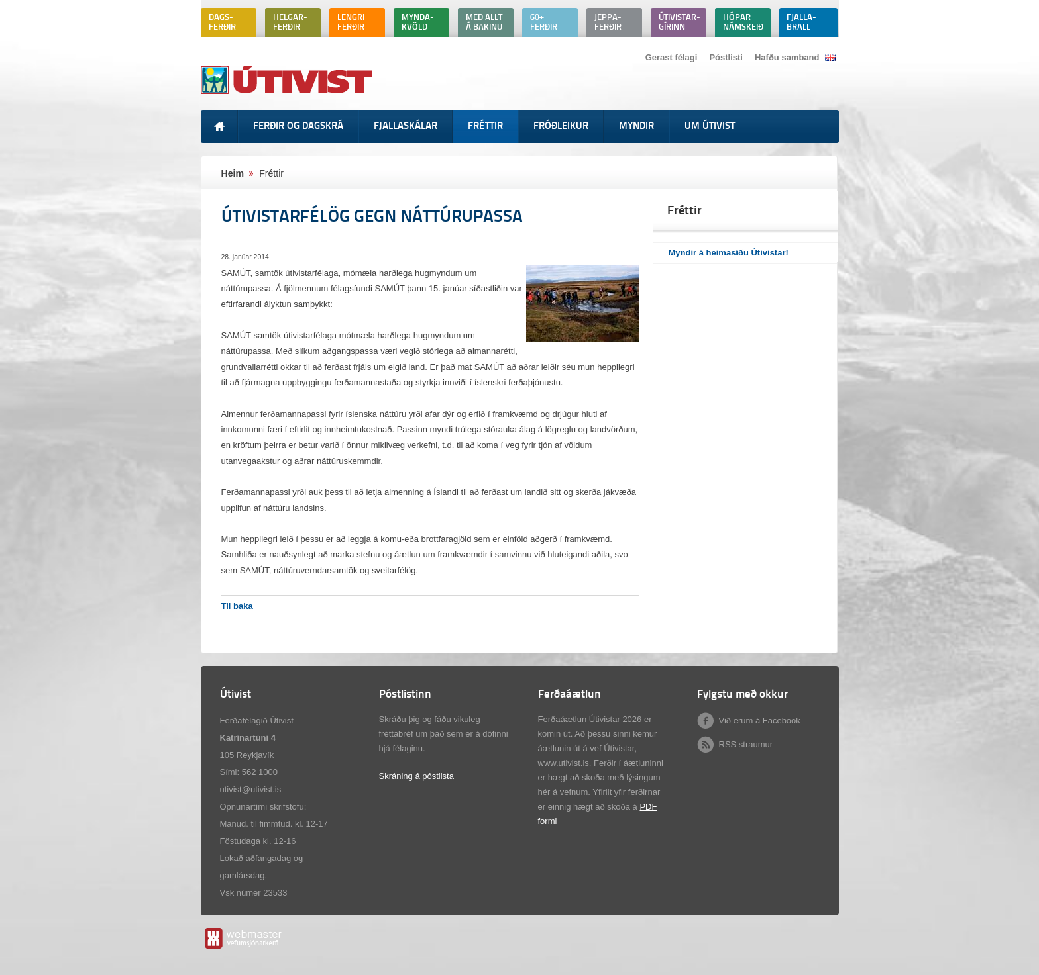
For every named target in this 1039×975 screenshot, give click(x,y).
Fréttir (271, 173)
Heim (233, 173)
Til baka (237, 606)
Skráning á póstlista (416, 776)
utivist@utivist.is (251, 789)
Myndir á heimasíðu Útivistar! (729, 252)
